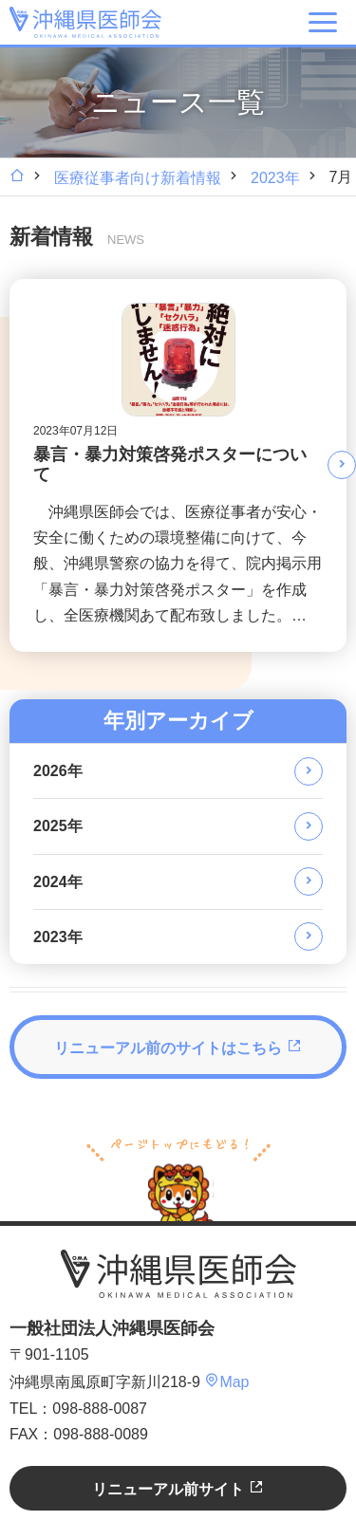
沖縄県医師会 (178, 1273)
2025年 (58, 826)
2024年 (58, 882)
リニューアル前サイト (177, 1488)
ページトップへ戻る (178, 1177)
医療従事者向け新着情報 (137, 178)
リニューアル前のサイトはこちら (177, 1047)
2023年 (275, 178)
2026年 (58, 771)
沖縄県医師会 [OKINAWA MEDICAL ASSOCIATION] (85, 22)
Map (226, 1382)
